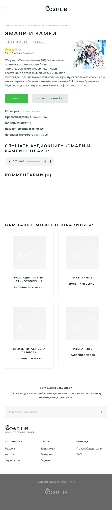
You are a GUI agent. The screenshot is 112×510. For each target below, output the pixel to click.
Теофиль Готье (25, 42)
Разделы (10, 448)
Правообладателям (89, 448)
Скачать (17, 98)
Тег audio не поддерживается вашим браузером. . (30, 161)
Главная (11, 25)
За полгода (48, 448)
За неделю (48, 454)
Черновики (12, 460)
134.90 (38, 134)
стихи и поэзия (32, 25)
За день (46, 460)
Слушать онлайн (50, 98)
